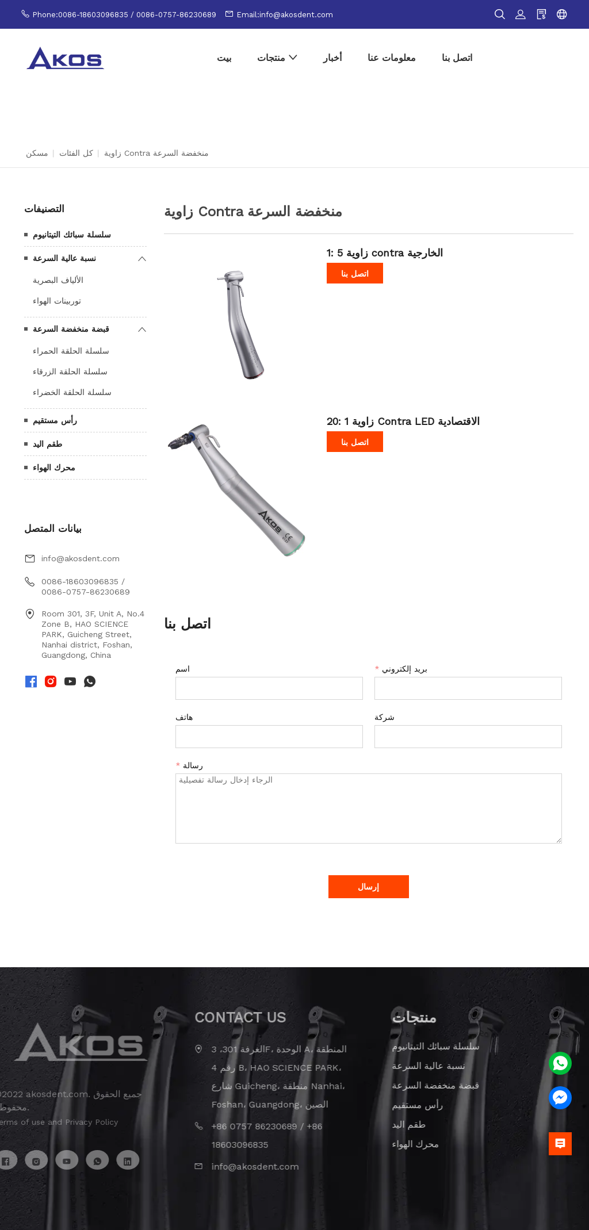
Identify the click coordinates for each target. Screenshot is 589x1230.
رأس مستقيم (55, 420)
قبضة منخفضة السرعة (71, 329)
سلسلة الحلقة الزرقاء (70, 371)
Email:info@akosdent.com (284, 14)
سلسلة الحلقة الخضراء (72, 392)
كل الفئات (76, 153)
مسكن (37, 153)
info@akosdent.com (80, 558)
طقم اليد (47, 444)
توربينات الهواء (57, 300)
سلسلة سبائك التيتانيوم (72, 234)
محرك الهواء (54, 467)
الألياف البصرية (58, 280)
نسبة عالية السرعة (64, 258)
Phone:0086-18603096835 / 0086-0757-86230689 (124, 14)
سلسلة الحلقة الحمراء (71, 350)
